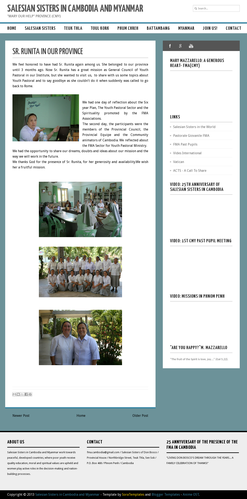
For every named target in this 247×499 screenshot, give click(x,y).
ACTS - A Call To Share (189, 171)
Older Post (140, 416)
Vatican (178, 162)
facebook (170, 46)
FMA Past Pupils (185, 144)
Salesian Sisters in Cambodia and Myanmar (75, 9)
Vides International (187, 153)
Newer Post (21, 416)
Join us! (210, 28)
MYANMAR (186, 28)
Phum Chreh (127, 28)
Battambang (158, 28)
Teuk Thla (73, 28)
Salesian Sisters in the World (194, 127)
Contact (233, 28)
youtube (191, 46)
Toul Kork (100, 28)
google (180, 46)
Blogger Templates (166, 495)
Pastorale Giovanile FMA (191, 136)
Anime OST (191, 495)
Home (11, 28)
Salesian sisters (40, 28)
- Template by (122, 495)
